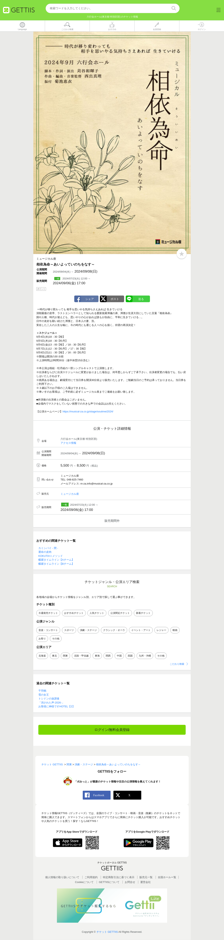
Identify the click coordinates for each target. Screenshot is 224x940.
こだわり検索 (177, 664)
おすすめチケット (74, 613)
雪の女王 (43, 694)
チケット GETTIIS (107, 932)
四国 (130, 656)
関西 (108, 656)
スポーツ (69, 630)
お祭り (42, 638)
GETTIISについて (109, 882)
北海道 (42, 656)
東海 (97, 656)
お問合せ (130, 882)
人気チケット (97, 613)
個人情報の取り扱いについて (62, 877)
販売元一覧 (146, 877)
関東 (65, 656)
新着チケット (143, 613)
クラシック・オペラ (114, 630)
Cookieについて (84, 882)
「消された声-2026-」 (51, 702)
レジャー (161, 630)
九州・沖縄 (145, 656)
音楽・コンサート (48, 630)
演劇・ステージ (88, 630)
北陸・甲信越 (81, 656)
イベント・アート (141, 630)
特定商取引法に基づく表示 (118, 877)
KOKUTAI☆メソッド (50, 555)
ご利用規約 (91, 877)
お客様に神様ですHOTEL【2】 (56, 706)
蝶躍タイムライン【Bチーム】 (56, 563)
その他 (55, 638)
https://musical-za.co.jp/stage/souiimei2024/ (88, 411)
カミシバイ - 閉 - (48, 548)
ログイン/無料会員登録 (112, 730)
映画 (175, 630)
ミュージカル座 (70, 493)
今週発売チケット (48, 613)
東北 (54, 656)
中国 (119, 656)
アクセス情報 (68, 443)
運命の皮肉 (44, 552)
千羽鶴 (42, 690)
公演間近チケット (120, 613)
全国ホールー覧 (167, 877)
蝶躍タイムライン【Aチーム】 (56, 559)
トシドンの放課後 (48, 698)
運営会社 (145, 882)
